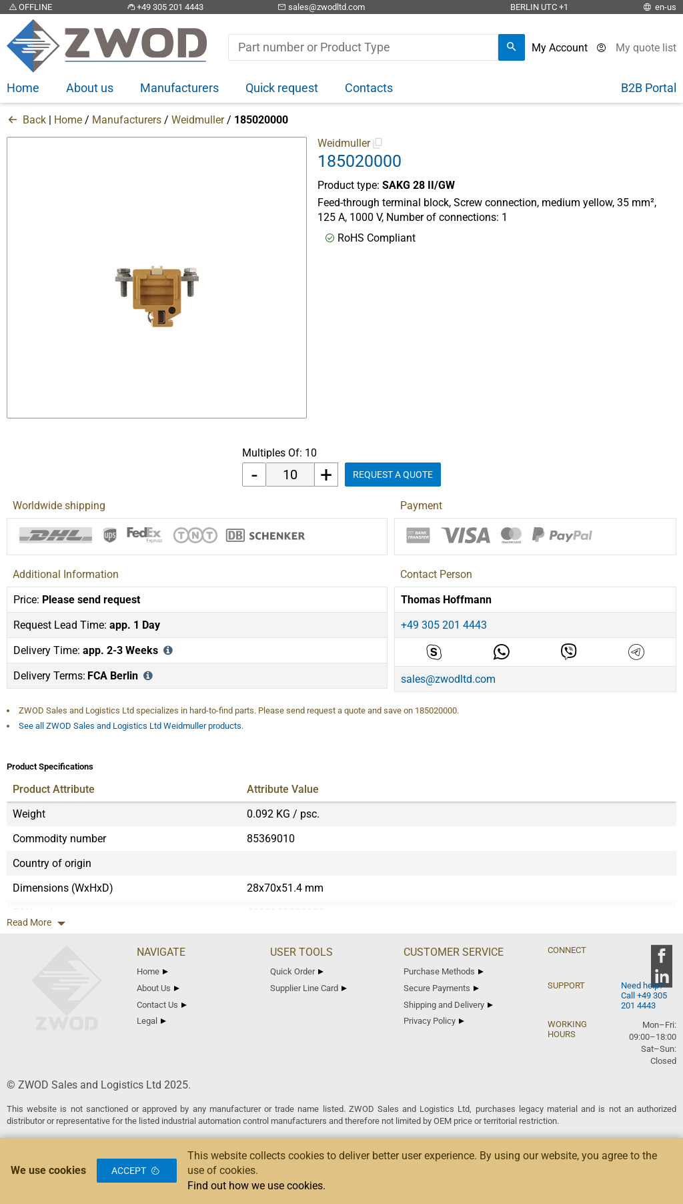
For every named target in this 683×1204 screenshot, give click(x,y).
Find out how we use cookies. (256, 1185)
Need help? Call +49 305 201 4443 (644, 995)
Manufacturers (126, 119)
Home (68, 119)
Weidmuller (197, 119)
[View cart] (646, 47)
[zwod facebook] (661, 960)
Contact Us (162, 1005)
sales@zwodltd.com (320, 7)
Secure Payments (441, 988)
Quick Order (296, 971)
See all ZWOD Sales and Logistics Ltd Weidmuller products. (131, 726)
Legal (151, 1021)
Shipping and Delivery (448, 1005)
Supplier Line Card (308, 988)
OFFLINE (29, 7)
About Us (158, 988)
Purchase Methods (444, 971)
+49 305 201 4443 (164, 7)
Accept (136, 1170)
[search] (511, 47)
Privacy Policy (434, 1021)
